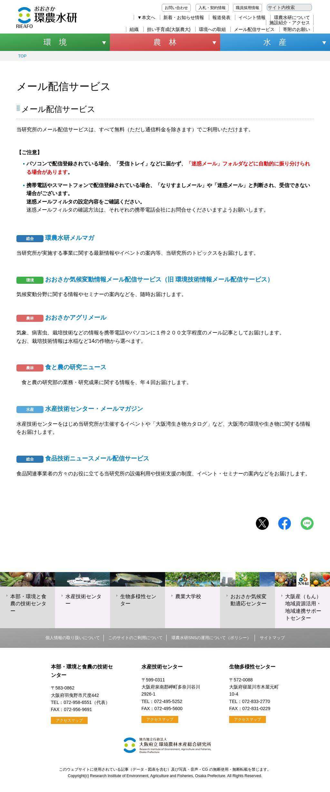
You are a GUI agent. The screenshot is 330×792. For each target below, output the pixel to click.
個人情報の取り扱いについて (72, 637)
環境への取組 (212, 29)
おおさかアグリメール (61, 317)
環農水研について (292, 17)
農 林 (165, 42)
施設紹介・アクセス (289, 22)
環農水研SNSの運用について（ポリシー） (211, 637)
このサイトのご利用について (135, 637)
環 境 (55, 42)
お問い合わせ (176, 7)
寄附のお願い (296, 29)
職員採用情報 (247, 7)
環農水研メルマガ (55, 237)
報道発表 (221, 17)
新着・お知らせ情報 (183, 17)
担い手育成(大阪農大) (168, 29)
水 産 (274, 42)
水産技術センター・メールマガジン (79, 408)
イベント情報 (252, 17)
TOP (22, 56)
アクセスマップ (69, 720)
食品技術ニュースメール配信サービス (82, 458)
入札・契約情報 (212, 7)
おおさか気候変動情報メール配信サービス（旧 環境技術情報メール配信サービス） (144, 279)
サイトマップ (272, 637)
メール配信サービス (254, 29)
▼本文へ (146, 17)
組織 (134, 29)
